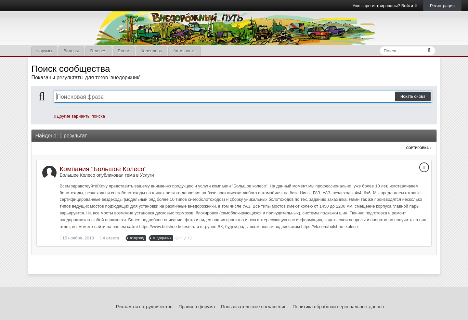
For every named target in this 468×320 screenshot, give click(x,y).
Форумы (44, 50)
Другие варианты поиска (79, 116)
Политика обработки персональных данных (338, 306)
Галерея (98, 50)
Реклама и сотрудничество (144, 306)
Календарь (151, 50)
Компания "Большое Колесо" (103, 169)
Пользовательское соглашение (254, 306)
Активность (184, 50)
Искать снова (412, 96)
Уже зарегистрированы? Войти (385, 5)
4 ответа (109, 238)
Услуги (147, 175)
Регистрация (442, 5)
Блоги (123, 50)
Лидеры (71, 50)
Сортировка (418, 148)
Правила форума (196, 306)
